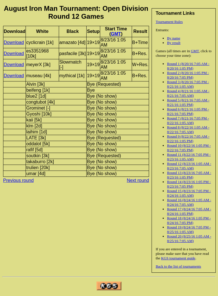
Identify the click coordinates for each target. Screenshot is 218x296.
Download (14, 42)
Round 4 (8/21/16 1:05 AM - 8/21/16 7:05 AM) (188, 93)
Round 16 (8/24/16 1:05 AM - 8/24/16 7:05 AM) (189, 202)
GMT (195, 51)
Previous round (18, 180)
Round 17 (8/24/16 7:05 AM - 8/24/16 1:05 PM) (189, 211)
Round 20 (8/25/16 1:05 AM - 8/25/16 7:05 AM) (189, 238)
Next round (138, 180)
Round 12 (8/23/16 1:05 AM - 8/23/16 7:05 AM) (189, 165)
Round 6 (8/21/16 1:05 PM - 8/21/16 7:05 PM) (188, 111)
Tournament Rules (169, 22)
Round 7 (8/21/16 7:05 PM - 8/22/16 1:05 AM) (188, 120)
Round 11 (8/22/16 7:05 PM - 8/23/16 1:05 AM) (189, 156)
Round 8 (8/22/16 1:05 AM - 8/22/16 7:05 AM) (188, 129)
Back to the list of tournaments (178, 266)
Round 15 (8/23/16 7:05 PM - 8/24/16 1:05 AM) (189, 193)
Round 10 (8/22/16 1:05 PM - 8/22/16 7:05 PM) (189, 147)
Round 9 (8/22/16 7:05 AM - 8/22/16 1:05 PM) (188, 138)
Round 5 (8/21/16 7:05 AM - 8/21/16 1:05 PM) (188, 102)
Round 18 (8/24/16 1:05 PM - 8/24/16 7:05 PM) (189, 220)
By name (173, 38)
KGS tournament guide (178, 258)
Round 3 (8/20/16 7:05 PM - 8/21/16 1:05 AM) (188, 84)
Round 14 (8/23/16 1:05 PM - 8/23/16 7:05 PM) (189, 184)
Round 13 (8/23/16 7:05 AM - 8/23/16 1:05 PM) (189, 175)
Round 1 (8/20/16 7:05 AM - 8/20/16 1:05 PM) (188, 66)
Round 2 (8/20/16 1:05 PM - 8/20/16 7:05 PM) (188, 75)
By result (173, 43)
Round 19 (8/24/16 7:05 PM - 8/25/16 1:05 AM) (189, 229)
